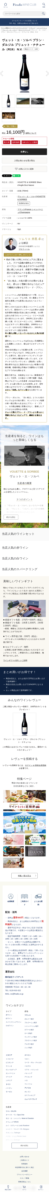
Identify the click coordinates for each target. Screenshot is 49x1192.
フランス (32, 28)
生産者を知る (24, 203)
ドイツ (8, 1084)
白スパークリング (24, 30)
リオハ (26, 1059)
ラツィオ (9, 1066)
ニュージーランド (30, 1099)
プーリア (9, 1077)
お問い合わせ (24, 1157)
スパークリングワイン (13, 1022)
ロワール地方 (29, 1030)
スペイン (27, 1055)
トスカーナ (10, 1059)
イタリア (9, 1055)
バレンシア (28, 1073)
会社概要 (24, 1171)
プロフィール (24, 249)
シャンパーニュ (42, 28)
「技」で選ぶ (10, 126)
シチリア (9, 1080)
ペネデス (27, 1066)
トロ (26, 1080)
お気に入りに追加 (26, 169)
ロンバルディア (11, 1070)
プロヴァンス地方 (30, 1040)
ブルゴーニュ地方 (30, 1022)
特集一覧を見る (24, 876)
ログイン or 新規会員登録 (35, 765)
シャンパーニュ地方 (31, 1026)
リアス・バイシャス (31, 1070)
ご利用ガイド (24, 1160)
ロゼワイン (10, 1026)
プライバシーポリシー (24, 1174)
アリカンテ (28, 1077)
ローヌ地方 (28, 1033)
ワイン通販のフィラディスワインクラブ (14, 28)
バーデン (9, 1088)
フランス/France (25, 209)
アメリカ (27, 1088)
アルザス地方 (29, 1044)
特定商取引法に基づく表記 (24, 1167)
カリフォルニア (29, 1095)
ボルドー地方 (29, 1019)
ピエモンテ (10, 1062)
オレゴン (27, 1092)
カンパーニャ (10, 1073)
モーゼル (9, 1092)
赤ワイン (9, 1015)
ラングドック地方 (30, 1037)
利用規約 (24, 1164)
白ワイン (9, 1018)
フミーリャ (28, 1084)
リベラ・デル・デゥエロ (33, 1062)
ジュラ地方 (28, 1048)
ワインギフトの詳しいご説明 (15, 660)
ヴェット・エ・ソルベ (9, 30)
